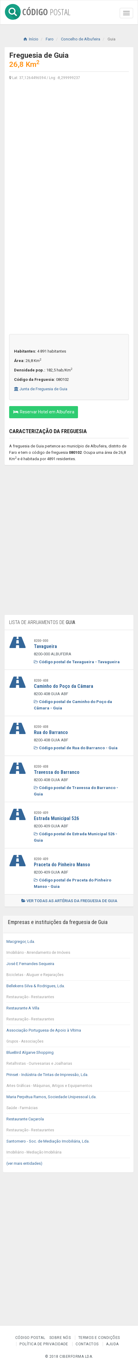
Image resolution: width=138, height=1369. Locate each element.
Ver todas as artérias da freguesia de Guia (69, 900)
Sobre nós (60, 1338)
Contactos (87, 1344)
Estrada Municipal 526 (56, 818)
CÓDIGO (37, 11)
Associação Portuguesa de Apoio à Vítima (68, 1037)
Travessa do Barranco (57, 772)
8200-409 (41, 813)
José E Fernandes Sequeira (68, 970)
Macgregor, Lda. (68, 948)
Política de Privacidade (43, 1344)
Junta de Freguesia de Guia (40, 389)
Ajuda (112, 1344)
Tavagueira (45, 646)
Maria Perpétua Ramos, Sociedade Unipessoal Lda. (68, 1104)
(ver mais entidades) (24, 1163)
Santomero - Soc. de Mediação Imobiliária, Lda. (68, 1148)
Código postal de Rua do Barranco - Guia (76, 748)
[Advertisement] (69, 154)
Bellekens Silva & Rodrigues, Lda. (68, 993)
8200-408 (41, 680)
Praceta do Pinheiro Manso (62, 864)
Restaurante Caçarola (68, 1126)
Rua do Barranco (51, 732)
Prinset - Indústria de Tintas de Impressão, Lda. (68, 1081)
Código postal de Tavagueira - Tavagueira (77, 662)
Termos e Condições (99, 1338)
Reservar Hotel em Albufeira (43, 411)
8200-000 (41, 641)
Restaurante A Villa (68, 1015)
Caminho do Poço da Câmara (63, 686)
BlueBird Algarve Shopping (68, 1059)
